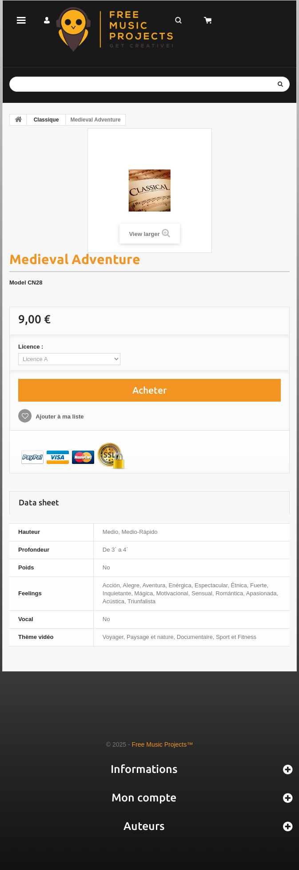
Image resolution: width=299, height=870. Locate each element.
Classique (46, 120)
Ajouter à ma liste (59, 416)
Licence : (31, 346)
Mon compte (144, 797)
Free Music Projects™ (162, 744)
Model (17, 282)
